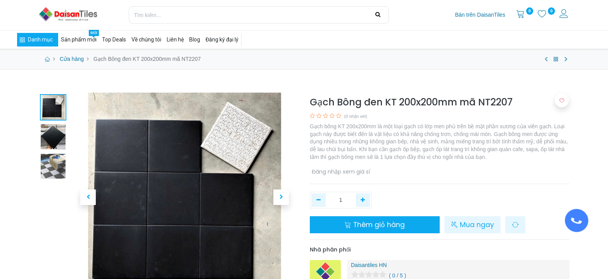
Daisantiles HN (369, 265)
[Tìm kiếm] (378, 15)
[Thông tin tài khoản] (565, 15)
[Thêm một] (363, 200)
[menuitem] (480, 15)
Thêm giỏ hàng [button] (374, 224)
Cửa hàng (72, 59)
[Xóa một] (318, 200)
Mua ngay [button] (472, 224)
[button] (88, 197)
